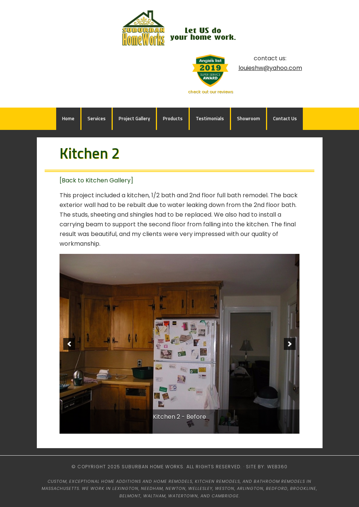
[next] (290, 344)
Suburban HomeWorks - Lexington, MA (180, 29)
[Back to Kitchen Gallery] (96, 180)
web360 (277, 466)
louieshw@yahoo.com (270, 68)
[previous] (69, 344)
